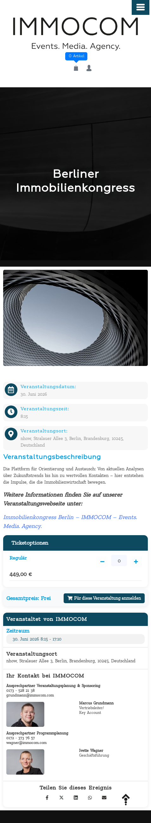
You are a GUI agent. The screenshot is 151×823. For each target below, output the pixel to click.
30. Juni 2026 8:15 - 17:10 (37, 639)
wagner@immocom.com (26, 742)
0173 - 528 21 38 (20, 690)
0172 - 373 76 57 (20, 738)
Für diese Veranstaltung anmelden (104, 598)
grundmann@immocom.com (30, 695)
